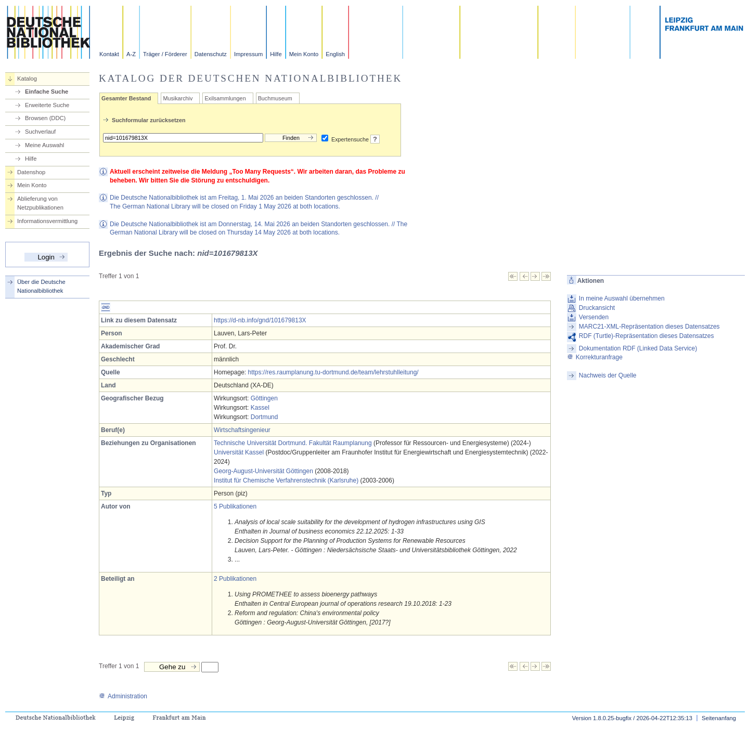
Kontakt (109, 54)
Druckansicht (597, 307)
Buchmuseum (275, 98)
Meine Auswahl (44, 145)
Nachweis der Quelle (608, 375)
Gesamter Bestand (126, 98)
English (335, 54)
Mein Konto (304, 54)
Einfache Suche (46, 91)
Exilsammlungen (225, 98)
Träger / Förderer (165, 54)
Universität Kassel (239, 452)
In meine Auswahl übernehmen (622, 298)
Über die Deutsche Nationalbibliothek (41, 286)
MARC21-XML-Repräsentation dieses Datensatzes (649, 326)
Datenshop (31, 172)
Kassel (260, 407)
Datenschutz (211, 54)
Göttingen (264, 398)
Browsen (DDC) (45, 118)
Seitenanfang (719, 718)
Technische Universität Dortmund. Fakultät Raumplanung (292, 443)
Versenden (594, 317)
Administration (123, 696)
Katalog (27, 78)
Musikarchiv (177, 98)
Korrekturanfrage (595, 357)
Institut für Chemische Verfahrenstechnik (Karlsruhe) (286, 480)
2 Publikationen (235, 578)
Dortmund (264, 417)
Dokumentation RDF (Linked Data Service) (638, 348)
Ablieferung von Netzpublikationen (40, 203)
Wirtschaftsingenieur (242, 430)
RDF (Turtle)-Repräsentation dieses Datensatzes (646, 336)
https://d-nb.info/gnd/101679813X (260, 320)
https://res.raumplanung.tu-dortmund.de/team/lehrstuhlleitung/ (333, 372)
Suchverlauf (40, 131)
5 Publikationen (235, 506)
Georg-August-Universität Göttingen (263, 471)
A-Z (131, 54)
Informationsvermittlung (47, 221)
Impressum (248, 54)
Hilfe (275, 54)
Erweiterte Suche (47, 105)
